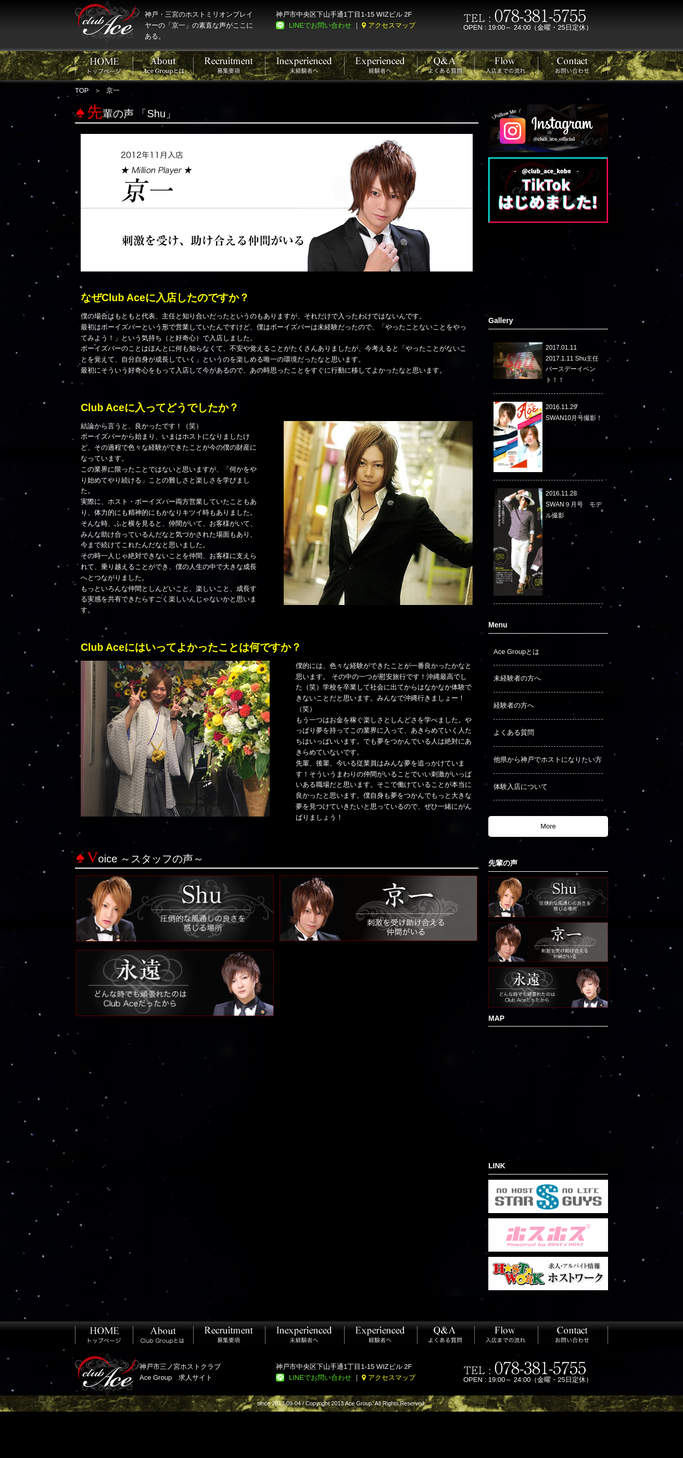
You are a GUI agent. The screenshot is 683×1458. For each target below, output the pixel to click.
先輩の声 (502, 863)
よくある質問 (514, 732)
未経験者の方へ (517, 678)
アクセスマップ (391, 25)
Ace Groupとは (516, 652)
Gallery (500, 320)
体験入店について (521, 786)
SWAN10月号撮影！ (574, 418)
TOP (82, 90)
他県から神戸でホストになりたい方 (548, 759)
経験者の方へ (514, 705)
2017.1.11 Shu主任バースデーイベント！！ (572, 369)
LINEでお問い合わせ (320, 25)
